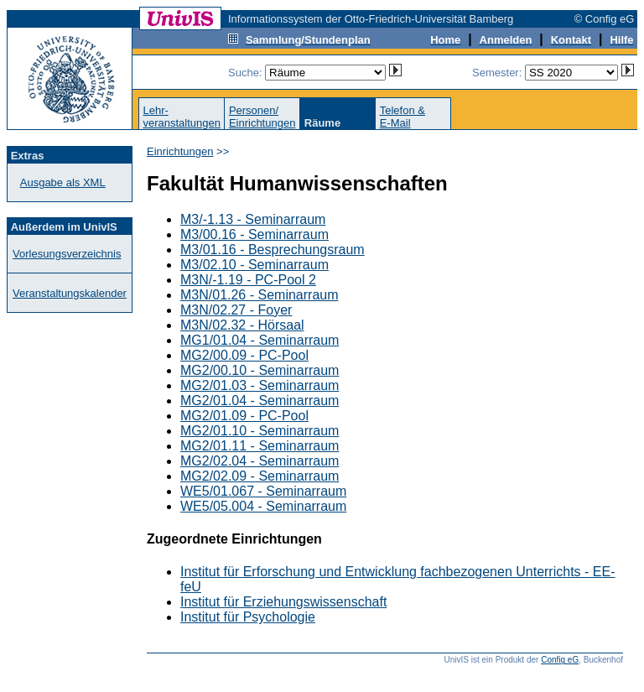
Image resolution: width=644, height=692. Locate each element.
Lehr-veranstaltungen (182, 116)
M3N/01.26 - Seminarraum (259, 295)
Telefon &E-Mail (402, 116)
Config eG (560, 659)
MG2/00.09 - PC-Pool (244, 355)
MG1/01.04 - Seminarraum (259, 340)
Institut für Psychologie (247, 617)
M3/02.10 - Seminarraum (254, 265)
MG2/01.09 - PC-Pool (244, 415)
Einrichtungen (180, 151)
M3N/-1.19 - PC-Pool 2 (248, 280)
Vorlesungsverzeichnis (67, 253)
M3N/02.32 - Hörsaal (242, 325)
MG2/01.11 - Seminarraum (259, 446)
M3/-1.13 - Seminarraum (252, 219)
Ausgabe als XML (63, 182)
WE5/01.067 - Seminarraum (263, 491)
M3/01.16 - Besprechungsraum (272, 249)
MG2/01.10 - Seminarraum (259, 431)
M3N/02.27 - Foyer (236, 310)
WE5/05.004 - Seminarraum (263, 506)
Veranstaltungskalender (70, 293)
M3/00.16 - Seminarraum (254, 234)
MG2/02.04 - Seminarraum (259, 461)
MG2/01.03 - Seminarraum (259, 385)
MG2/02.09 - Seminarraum (259, 476)
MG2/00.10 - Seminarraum (259, 370)
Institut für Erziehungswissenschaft (283, 602)
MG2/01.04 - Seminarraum (259, 400)
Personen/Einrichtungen (262, 116)
